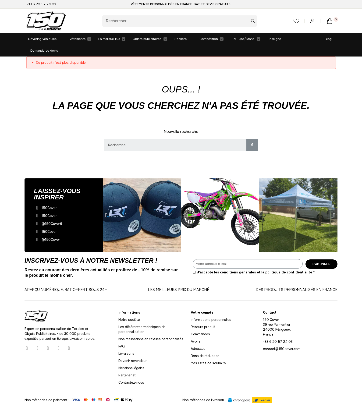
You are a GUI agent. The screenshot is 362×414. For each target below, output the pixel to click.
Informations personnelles (211, 308)
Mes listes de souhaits (208, 352)
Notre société (129, 308)
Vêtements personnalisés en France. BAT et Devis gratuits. (181, 4)
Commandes (200, 323)
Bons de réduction (205, 345)
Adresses (198, 337)
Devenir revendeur (132, 349)
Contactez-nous (131, 371)
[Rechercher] (179, 21)
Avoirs (196, 330)
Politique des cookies (320, 405)
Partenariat (127, 364)
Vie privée (277, 405)
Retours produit (203, 316)
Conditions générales (216, 405)
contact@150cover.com (281, 338)
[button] (106, 204)
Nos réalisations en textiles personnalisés (150, 328)
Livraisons (126, 342)
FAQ (121, 335)
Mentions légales (131, 357)
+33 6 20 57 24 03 (41, 4)
